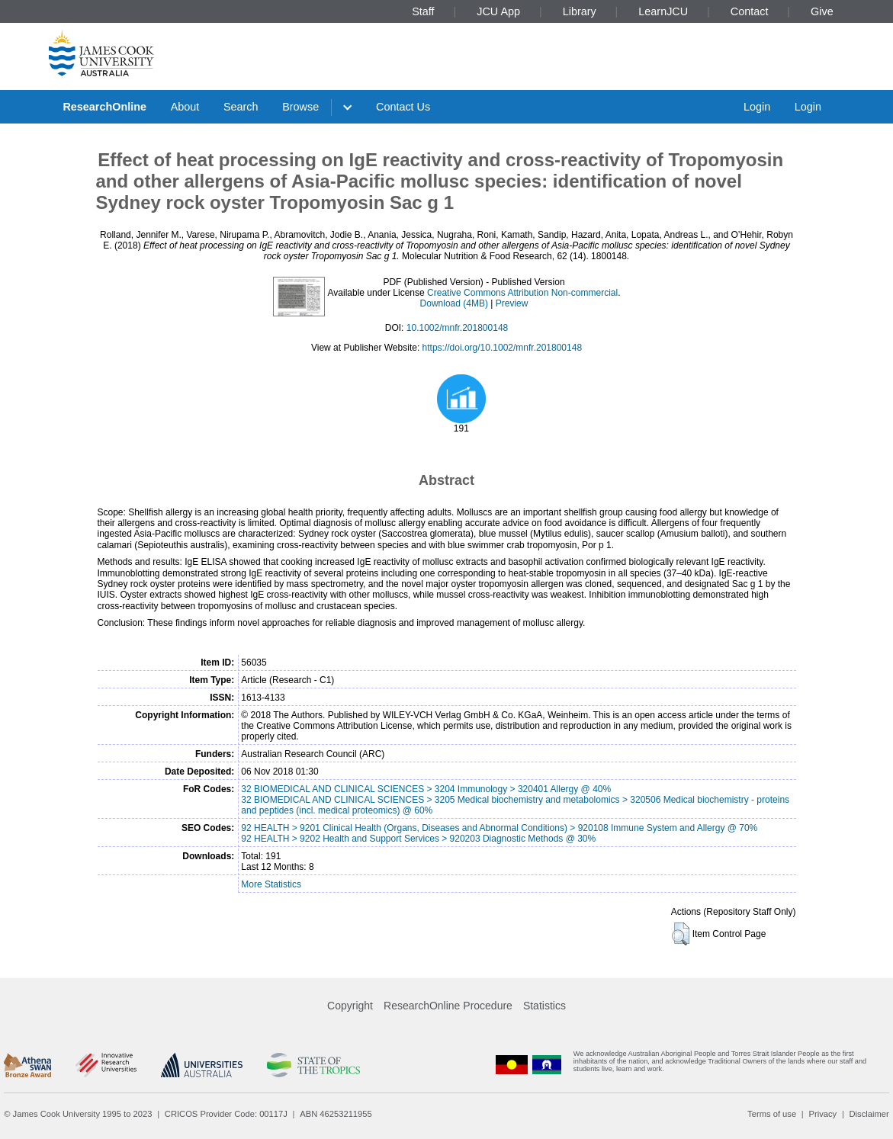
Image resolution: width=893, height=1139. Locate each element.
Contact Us (403, 107)
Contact (750, 11)
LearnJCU (663, 11)
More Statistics (271, 884)
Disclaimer (869, 1113)
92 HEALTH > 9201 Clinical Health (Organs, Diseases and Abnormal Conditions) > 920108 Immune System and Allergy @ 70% (499, 828)
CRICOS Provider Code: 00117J (226, 1113)
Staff (423, 11)
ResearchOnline (104, 107)
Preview (512, 303)
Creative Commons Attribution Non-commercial (522, 292)
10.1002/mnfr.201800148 (457, 327)
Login (757, 107)
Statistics (544, 1005)
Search (241, 107)
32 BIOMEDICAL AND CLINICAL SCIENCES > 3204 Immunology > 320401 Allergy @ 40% (426, 789)
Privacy (822, 1113)
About (185, 107)
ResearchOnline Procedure (448, 1005)
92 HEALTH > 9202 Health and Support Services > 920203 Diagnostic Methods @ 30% (418, 838)
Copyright (350, 1005)
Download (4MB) (454, 303)
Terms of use (771, 1113)
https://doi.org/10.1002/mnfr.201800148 (502, 347)
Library (579, 11)
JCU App (498, 11)
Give (822, 11)
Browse (300, 107)
